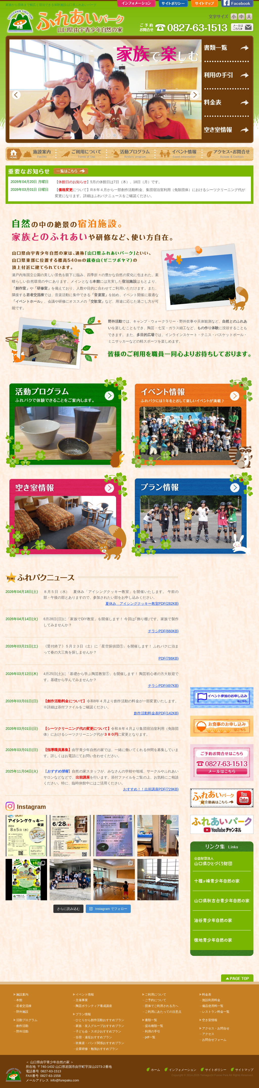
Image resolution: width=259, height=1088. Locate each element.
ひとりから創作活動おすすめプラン (98, 1020)
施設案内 (22, 994)
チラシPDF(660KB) (163, 631)
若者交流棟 (22, 1006)
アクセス (206, 1034)
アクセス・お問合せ (215, 1028)
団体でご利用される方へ (160, 1006)
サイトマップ (244, 1070)
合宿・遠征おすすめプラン (92, 1037)
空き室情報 (209, 1020)
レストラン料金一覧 (214, 1011)
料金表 (206, 994)
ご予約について (154, 1000)
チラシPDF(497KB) (163, 686)
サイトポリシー (215, 1070)
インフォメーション (182, 1070)
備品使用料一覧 (211, 1006)
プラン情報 (83, 1014)
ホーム (155, 1070)
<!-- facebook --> (221, 626)
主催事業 (80, 1000)
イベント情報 (85, 994)
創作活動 (20, 1026)
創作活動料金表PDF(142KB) (156, 713)
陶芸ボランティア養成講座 (92, 1006)
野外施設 (20, 1011)
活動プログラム (26, 1020)
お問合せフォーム (212, 1040)
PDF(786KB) (169, 658)
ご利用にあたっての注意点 (161, 1011)
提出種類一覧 (152, 1026)
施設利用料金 (209, 1000)
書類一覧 (151, 1020)
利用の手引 (151, 1031)
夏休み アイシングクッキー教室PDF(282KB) (142, 603)
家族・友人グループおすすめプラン (98, 1026)
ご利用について (155, 994)
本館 (17, 1000)
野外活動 (20, 1031)
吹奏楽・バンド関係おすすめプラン (98, 1043)
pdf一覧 (148, 1037)
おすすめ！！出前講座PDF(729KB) (151, 789)
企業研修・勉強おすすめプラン (95, 1049)
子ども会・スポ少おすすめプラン (97, 1031)
